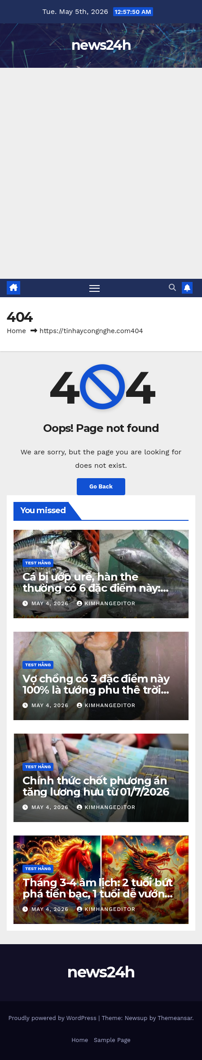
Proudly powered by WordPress (53, 1018)
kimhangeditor (106, 603)
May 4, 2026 (51, 603)
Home (16, 331)
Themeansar (175, 1018)
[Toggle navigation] (95, 288)
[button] (172, 287)
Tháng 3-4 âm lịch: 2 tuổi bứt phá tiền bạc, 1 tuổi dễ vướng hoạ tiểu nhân (97, 893)
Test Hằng (38, 562)
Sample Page (112, 1040)
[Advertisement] (101, 173)
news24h (101, 45)
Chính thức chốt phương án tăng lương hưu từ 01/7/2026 (95, 786)
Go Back (101, 486)
